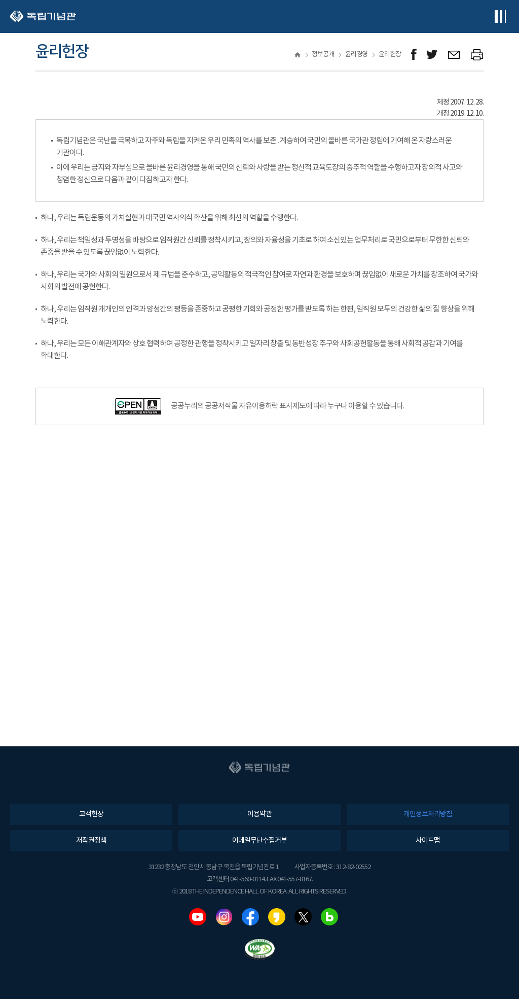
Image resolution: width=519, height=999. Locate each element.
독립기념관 (43, 16)
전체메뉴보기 (500, 16)
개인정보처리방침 (427, 814)
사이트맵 (428, 841)
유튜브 (197, 916)
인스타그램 (224, 916)
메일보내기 (454, 54)
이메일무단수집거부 (259, 841)
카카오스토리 (276, 916)
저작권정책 (91, 841)
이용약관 (259, 814)
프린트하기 (477, 54)
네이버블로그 (329, 916)
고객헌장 (91, 814)
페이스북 (250, 916)
